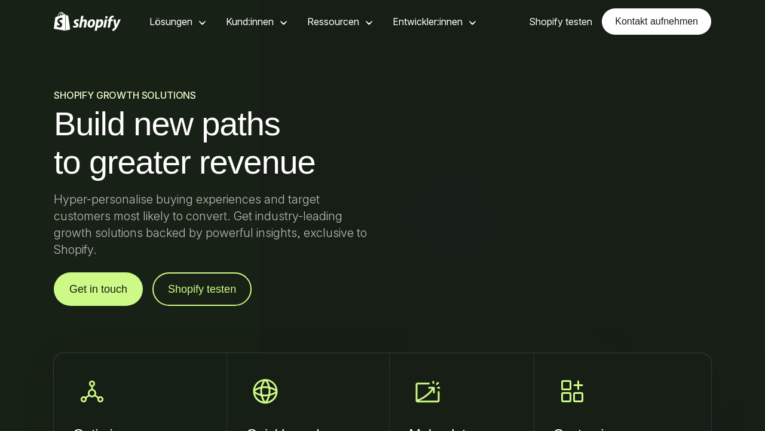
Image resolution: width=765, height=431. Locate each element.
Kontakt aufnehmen (656, 21)
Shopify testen (202, 289)
